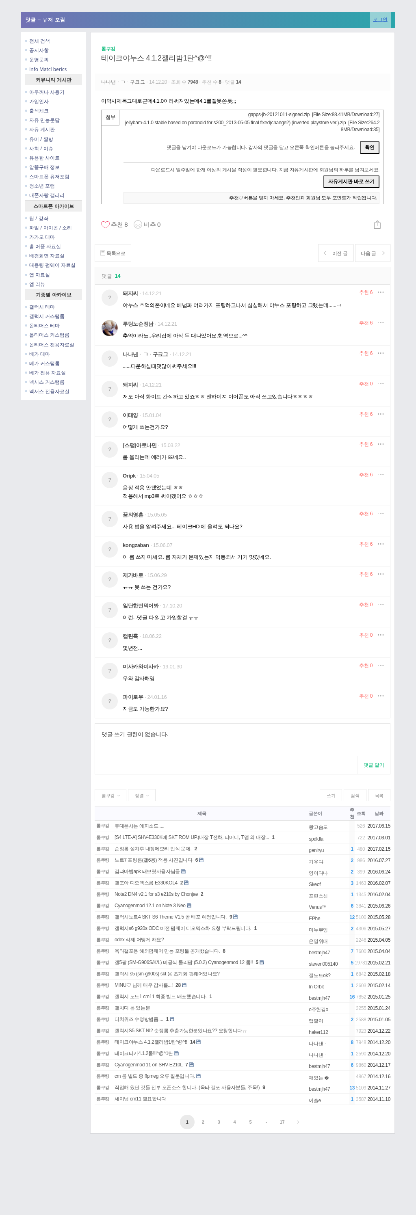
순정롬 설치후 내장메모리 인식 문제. (153, 849)
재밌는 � (319, 1078)
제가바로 (133, 575)
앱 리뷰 (35, 284)
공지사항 (37, 50)
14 (192, 1042)
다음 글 (372, 253)
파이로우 (133, 697)
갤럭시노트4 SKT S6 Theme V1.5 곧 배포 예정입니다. (171, 917)
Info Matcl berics (46, 69)
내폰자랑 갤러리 (45, 195)
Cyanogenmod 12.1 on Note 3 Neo (150, 905)
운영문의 (37, 59)
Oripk (129, 476)
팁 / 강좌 (36, 218)
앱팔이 (316, 1021)
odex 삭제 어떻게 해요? (139, 940)
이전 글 (332, 253)
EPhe (314, 918)
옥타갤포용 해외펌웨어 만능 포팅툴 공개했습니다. (167, 951)
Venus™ (317, 907)
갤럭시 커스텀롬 (45, 316)
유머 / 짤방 (39, 139)
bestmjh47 (319, 953)
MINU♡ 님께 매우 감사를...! (144, 985)
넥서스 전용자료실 (47, 391)
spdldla (316, 839)
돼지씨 (130, 293)
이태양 (130, 415)
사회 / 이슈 (39, 148)
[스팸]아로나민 (140, 445)
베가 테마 (37, 353)
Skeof (315, 884)
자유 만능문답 (42, 120)
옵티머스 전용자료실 (49, 344)
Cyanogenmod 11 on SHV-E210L (148, 1065)
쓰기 (331, 795)
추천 (366, 292)
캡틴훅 (130, 636)
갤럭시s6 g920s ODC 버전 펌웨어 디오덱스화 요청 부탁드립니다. (183, 928)
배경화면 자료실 (45, 255)
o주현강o (318, 1009)
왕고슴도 (318, 827)
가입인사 (37, 101)
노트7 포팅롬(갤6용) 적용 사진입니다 (154, 860)
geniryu (316, 850)
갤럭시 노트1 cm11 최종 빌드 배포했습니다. (161, 996)
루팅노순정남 (138, 324)
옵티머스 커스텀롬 (47, 334)
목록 (379, 795)
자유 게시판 (40, 129)
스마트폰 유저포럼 (47, 176)
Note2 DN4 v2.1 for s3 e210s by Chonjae (156, 894)
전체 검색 (37, 40)
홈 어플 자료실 (43, 246)
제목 (201, 813)
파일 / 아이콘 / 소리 (48, 227)
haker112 (318, 1032)
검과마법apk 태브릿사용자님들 (147, 871)
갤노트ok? (319, 975)
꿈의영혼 (133, 515)
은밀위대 (318, 941)
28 (178, 985)
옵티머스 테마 (42, 325)
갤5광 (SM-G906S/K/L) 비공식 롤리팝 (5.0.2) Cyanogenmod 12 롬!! (184, 962)
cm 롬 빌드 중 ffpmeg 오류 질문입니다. (155, 1076)
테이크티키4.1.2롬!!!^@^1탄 (144, 1053)
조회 (361, 813)
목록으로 (114, 253)
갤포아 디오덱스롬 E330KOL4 (146, 883)
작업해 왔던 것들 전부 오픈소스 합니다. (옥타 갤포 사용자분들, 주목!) (187, 1087)
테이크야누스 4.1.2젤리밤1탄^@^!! (156, 58)
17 (282, 1122)
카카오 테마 (40, 236)
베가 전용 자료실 (45, 372)
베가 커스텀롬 (42, 363)
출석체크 (37, 110)
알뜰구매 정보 (42, 167)
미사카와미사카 (140, 667)
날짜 (379, 813)
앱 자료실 (37, 274)
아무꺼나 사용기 (45, 92)
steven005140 (323, 964)
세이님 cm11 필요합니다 (140, 1099)
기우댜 (316, 862)
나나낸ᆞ (318, 1043)
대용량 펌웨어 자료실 (50, 265)
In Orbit (316, 987)
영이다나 (318, 873)
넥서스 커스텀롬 (45, 381)
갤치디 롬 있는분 (132, 1008)
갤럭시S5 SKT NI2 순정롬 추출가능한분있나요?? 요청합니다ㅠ (181, 1030)
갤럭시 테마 (40, 306)
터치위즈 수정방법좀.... (139, 1019)
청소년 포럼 (40, 185)
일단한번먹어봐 (140, 606)
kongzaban (136, 545)
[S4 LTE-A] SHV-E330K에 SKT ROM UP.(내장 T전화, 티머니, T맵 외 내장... (192, 837)
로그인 (380, 19)
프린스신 (318, 896)
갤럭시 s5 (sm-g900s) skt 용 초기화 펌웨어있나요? (167, 974)
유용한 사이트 (42, 157)
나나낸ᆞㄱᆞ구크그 (123, 82)
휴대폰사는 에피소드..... (140, 826)
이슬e (315, 1100)
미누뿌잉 (318, 930)
